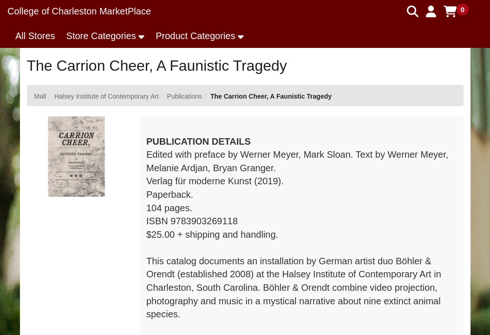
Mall (40, 96)
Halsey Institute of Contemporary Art (106, 96)
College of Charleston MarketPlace (79, 11)
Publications (185, 96)
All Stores (35, 36)
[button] (431, 11)
